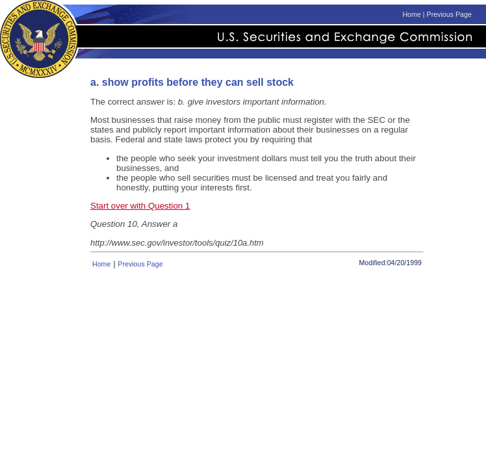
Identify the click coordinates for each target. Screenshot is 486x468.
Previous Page (449, 14)
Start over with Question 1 (140, 206)
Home (411, 14)
